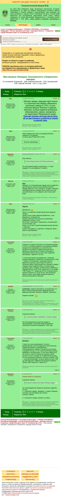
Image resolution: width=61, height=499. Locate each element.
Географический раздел (14, 29)
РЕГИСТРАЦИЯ (23, 25)
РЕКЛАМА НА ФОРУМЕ (30, 474)
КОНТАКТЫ (11, 474)
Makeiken (10, 154)
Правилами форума (38, 489)
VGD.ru (7, 25)
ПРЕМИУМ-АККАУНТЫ (11, 477)
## (58, 98)
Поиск (53, 25)
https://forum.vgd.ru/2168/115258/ (15, 70)
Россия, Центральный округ (20, 31)
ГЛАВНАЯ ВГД (11, 479)
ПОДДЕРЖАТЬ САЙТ (30, 477)
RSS (31, 491)
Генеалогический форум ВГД (34, 6)
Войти (38, 25)
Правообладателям (12, 495)
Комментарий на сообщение (31, 376)
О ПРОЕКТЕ (10, 471)
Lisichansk (10, 242)
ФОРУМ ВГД (30, 479)
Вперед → (6, 94)
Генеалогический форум (9, 419)
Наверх (55, 98)
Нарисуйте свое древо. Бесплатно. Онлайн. (29, 2)
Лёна (24, 94)
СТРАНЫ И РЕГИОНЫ (31, 29)
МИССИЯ (30, 471)
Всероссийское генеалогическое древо (25, 493)
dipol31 (10, 286)
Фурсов (10, 181)
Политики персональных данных (13, 488)
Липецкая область (37, 31)
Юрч (10, 98)
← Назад (6, 91)
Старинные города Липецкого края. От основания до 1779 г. (27, 31)
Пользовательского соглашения (43, 486)
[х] (48, 2)
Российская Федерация (9, 421)
